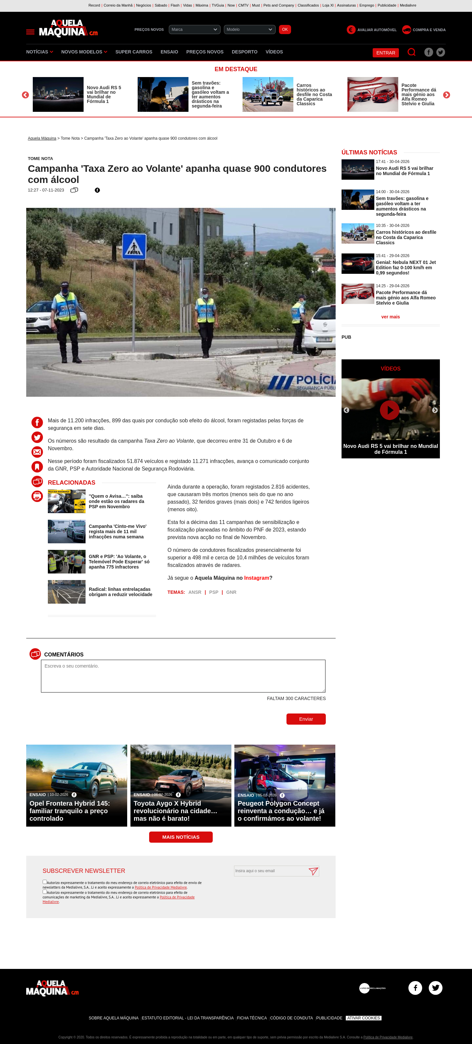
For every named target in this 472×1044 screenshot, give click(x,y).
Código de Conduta (291, 1018)
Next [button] (446, 95)
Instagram (256, 578)
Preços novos (205, 51)
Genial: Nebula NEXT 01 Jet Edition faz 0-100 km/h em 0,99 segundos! (406, 267)
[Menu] (30, 32)
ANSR (195, 592)
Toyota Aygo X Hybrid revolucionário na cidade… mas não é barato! (176, 811)
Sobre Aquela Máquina (114, 1018)
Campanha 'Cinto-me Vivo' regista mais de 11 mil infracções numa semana (118, 531)
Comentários (64, 654)
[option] (79, 94)
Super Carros (133, 51)
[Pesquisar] (412, 52)
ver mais (391, 316)
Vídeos (274, 51)
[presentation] (269, 892)
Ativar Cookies (363, 1018)
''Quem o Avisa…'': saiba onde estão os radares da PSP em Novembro (116, 501)
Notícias (39, 51)
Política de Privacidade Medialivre (161, 887)
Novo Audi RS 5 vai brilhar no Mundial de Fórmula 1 (104, 94)
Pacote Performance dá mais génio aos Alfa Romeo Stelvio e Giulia (419, 94)
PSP (213, 592)
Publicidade (329, 1018)
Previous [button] (25, 95)
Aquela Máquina (42, 138)
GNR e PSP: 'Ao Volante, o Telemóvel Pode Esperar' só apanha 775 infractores (119, 562)
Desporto (244, 51)
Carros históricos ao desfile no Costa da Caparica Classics (314, 94)
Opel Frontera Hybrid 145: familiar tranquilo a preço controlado (70, 811)
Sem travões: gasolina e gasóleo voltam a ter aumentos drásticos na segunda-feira (210, 94)
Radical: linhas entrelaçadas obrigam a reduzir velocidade (120, 592)
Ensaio (169, 51)
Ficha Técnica (252, 1018)
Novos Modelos (84, 51)
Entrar (385, 52)
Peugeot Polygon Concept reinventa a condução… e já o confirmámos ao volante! (281, 811)
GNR (231, 592)
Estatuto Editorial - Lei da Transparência (188, 1018)
